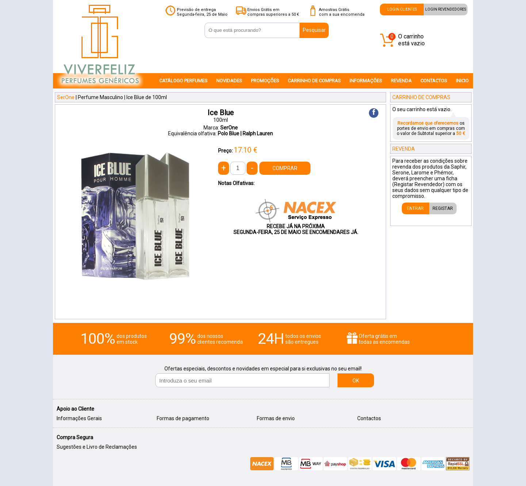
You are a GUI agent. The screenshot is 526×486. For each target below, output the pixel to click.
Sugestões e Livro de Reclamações (97, 447)
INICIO (462, 80)
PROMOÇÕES (265, 80)
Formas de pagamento (183, 418)
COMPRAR (284, 168)
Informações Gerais (79, 418)
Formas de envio (276, 418)
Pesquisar (314, 30)
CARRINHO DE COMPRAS (314, 80)
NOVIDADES (229, 80)
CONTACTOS (433, 80)
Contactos (369, 418)
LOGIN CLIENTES (402, 9)
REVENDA (401, 80)
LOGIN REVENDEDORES (445, 9)
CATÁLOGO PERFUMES (183, 80)
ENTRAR (415, 208)
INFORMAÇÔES (366, 80)
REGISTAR (442, 208)
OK (355, 381)
